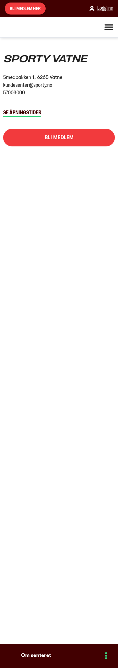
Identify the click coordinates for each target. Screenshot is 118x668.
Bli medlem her (25, 8)
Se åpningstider (22, 112)
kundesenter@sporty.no (27, 85)
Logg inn (100, 8)
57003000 (14, 93)
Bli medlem (59, 137)
